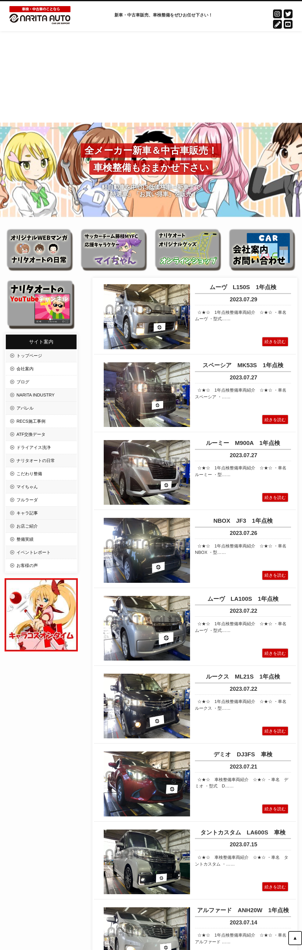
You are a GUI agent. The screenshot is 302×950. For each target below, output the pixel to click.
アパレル (25, 408)
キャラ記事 (27, 513)
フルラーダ (27, 499)
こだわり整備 (29, 473)
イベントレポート (33, 552)
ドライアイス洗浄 (33, 447)
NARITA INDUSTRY (35, 395)
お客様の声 (27, 565)
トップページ (29, 355)
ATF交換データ (30, 434)
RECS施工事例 (30, 421)
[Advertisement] (151, 77)
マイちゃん (27, 486)
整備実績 (25, 539)
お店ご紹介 (27, 526)
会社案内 (25, 368)
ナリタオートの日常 (35, 460)
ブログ (22, 381)
